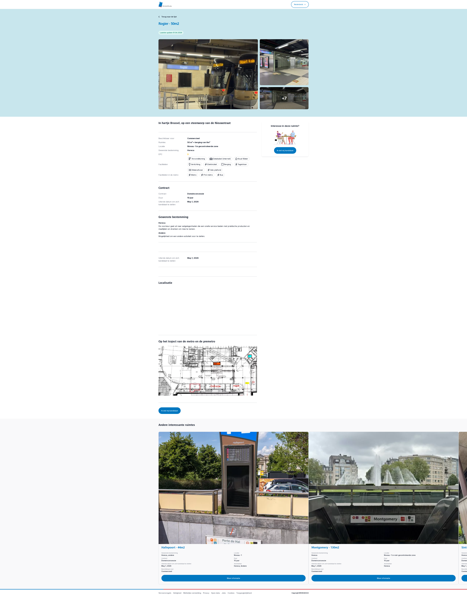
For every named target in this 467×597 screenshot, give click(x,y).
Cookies (231, 593)
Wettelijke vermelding (192, 593)
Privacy (206, 593)
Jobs (224, 593)
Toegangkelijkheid (244, 593)
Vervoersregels (164, 593)
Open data (215, 593)
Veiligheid (177, 593)
